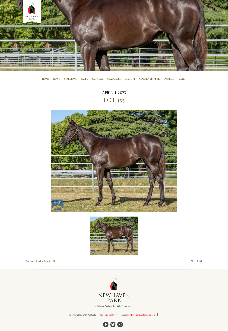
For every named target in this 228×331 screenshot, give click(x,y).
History (130, 78)
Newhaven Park (32, 12)
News (56, 78)
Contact (169, 78)
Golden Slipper (149, 78)
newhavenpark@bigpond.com (141, 314)
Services (97, 78)
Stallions (70, 78)
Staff (182, 78)
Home (45, 78)
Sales (84, 78)
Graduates (114, 78)
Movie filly (50, 261)
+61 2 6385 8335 (110, 314)
